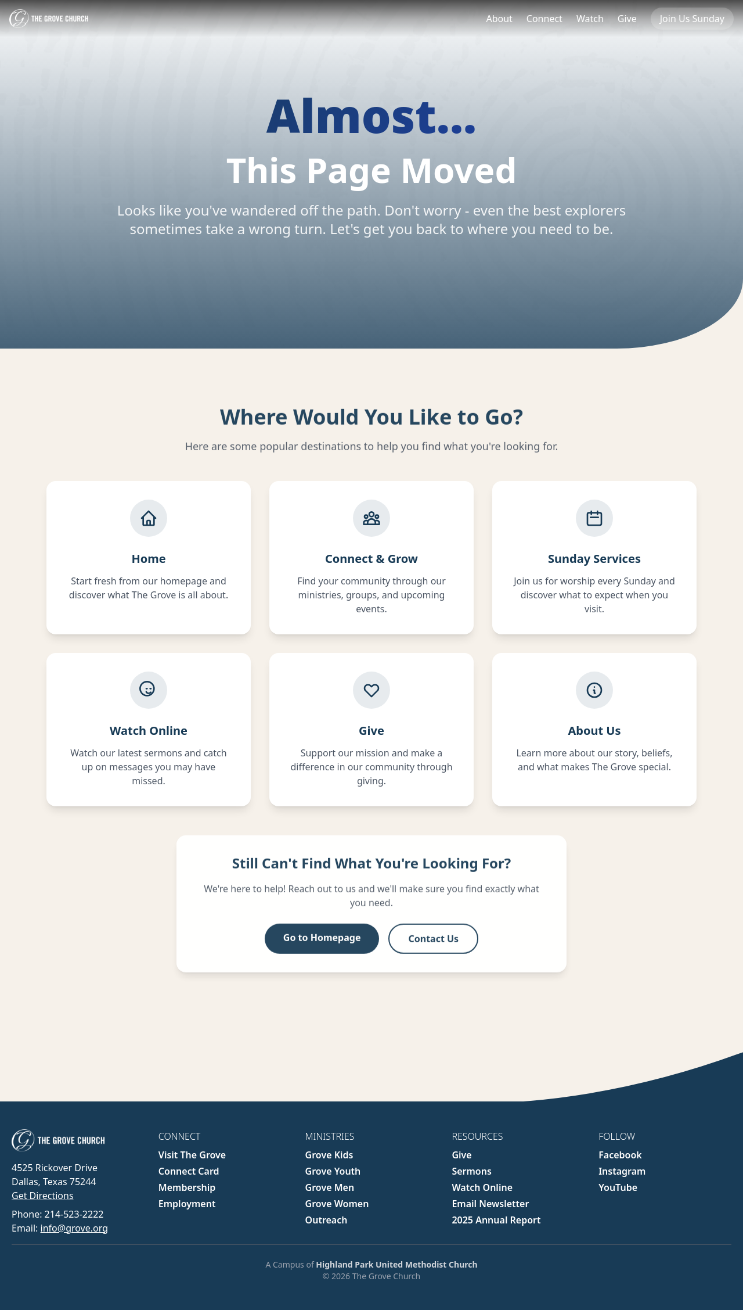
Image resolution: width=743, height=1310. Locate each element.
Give (627, 18)
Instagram (621, 1171)
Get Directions (43, 1195)
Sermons (471, 1171)
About (499, 18)
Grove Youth (333, 1171)
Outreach (326, 1220)
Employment (187, 1203)
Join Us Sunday (692, 18)
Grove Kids (329, 1155)
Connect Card (188, 1171)
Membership (187, 1187)
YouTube (617, 1187)
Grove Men (330, 1187)
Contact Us (433, 945)
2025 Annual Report (496, 1220)
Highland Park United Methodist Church (396, 1264)
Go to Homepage (322, 944)
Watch (590, 18)
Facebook (620, 1155)
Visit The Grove (192, 1155)
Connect (544, 18)
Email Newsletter (490, 1203)
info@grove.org (74, 1228)
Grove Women (337, 1203)
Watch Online (482, 1187)
